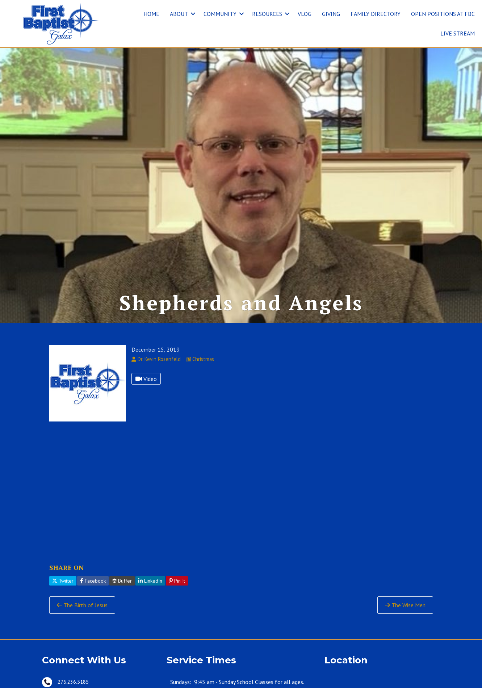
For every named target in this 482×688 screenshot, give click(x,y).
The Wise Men (405, 605)
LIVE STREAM (457, 33)
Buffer (122, 581)
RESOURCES (267, 13)
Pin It (177, 581)
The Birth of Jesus (82, 605)
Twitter (63, 581)
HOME (151, 13)
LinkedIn (150, 581)
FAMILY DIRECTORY (376, 13)
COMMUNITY (220, 13)
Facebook (93, 581)
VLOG (304, 13)
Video (146, 378)
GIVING (331, 13)
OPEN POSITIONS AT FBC (443, 13)
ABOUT (179, 13)
